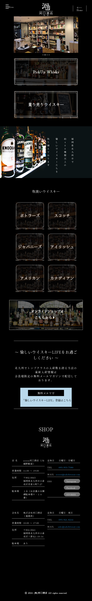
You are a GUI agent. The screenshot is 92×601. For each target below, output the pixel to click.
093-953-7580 (66, 467)
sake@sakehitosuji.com (69, 526)
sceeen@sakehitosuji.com (68, 474)
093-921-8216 (66, 519)
